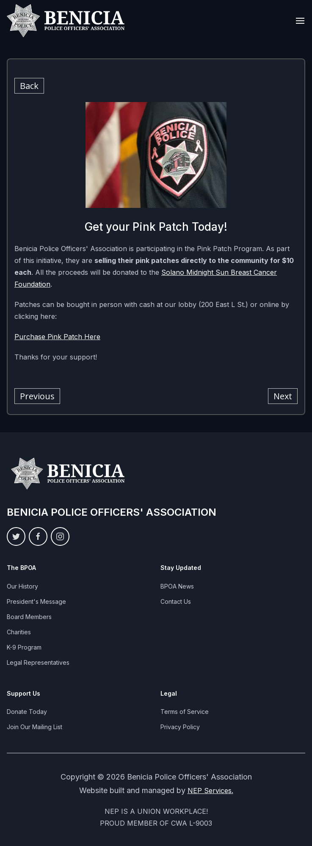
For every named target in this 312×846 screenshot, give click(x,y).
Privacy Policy (180, 726)
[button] (300, 21)
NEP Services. (210, 790)
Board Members (29, 616)
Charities (19, 632)
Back (29, 85)
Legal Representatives (38, 662)
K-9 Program (24, 647)
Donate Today (27, 711)
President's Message (36, 601)
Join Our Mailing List (34, 726)
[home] (66, 20)
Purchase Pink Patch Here (57, 336)
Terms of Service (184, 711)
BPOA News (177, 586)
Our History (22, 586)
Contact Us (175, 601)
